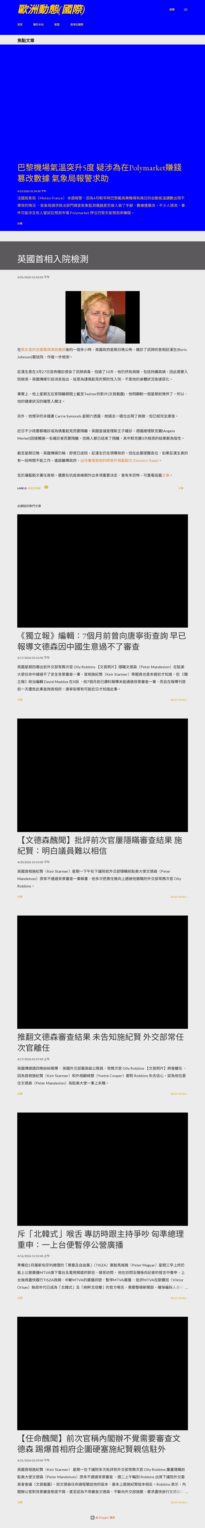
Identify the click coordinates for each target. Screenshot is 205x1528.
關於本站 (38, 24)
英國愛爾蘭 (34, 488)
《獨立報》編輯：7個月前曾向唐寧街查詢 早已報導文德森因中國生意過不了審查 (101, 641)
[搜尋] (172, 9)
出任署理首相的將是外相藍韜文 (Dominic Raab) (119, 460)
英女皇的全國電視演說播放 (43, 349)
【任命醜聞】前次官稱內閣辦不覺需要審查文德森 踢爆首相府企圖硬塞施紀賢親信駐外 (99, 1444)
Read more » (179, 699)
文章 (165, 475)
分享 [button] (19, 223)
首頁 (19, 24)
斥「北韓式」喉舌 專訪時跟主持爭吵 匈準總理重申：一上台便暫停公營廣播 (100, 1239)
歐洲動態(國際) (51, 9)
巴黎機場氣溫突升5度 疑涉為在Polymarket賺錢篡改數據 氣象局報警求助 (99, 173)
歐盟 (57, 24)
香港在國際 (76, 24)
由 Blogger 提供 (102, 1517)
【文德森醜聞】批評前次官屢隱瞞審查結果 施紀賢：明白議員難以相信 (99, 845)
